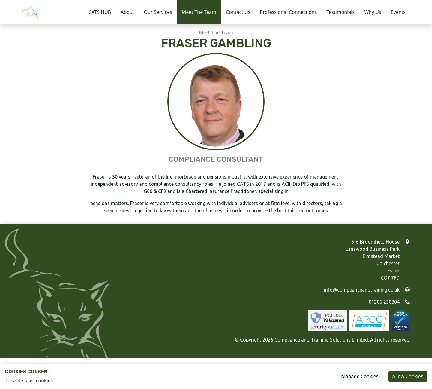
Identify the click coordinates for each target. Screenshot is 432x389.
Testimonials (340, 12)
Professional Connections (288, 12)
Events (398, 12)
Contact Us (238, 12)
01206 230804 (384, 302)
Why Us (372, 12)
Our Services (158, 12)
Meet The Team (199, 12)
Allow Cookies (407, 376)
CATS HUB (99, 12)
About (127, 12)
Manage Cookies (359, 376)
